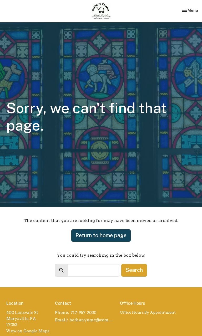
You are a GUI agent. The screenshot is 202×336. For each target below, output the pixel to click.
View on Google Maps (27, 331)
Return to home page (101, 235)
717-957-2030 (83, 312)
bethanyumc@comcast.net (92, 320)
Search (134, 270)
